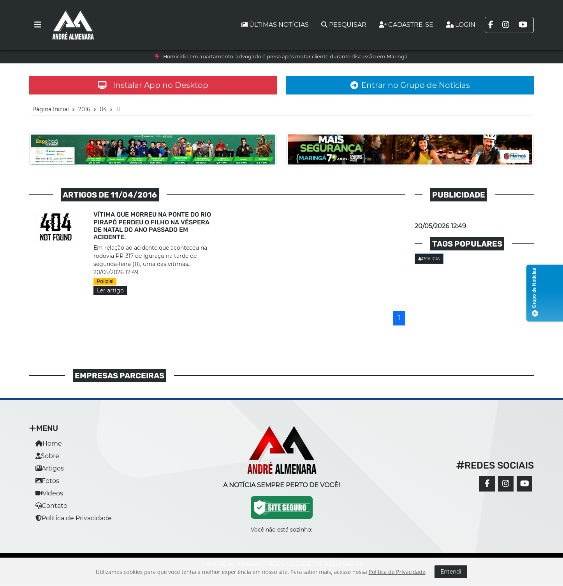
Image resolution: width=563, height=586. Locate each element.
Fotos (47, 481)
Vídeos (49, 493)
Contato (51, 505)
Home (48, 443)
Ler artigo (110, 290)
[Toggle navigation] (37, 24)
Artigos (49, 468)
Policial (105, 281)
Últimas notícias (275, 24)
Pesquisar (343, 24)
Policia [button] (429, 258)
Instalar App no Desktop (153, 85)
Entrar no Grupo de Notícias (410, 85)
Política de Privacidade (73, 518)
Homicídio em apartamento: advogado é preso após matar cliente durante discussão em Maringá (285, 56)
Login (460, 24)
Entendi (450, 571)
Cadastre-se (406, 24)
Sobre (47, 456)
